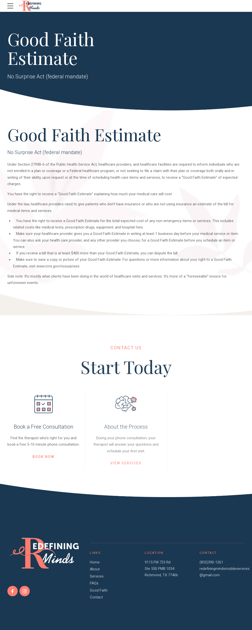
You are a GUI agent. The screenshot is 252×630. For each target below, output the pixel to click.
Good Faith (99, 590)
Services (97, 576)
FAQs (94, 583)
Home (95, 562)
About (95, 569)
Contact (96, 597)
